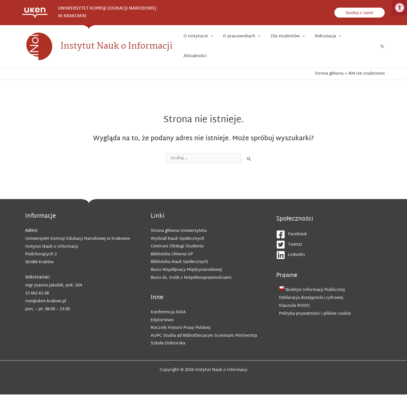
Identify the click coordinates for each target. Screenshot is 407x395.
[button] (399, 7)
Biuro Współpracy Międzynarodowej (186, 270)
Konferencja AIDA (168, 312)
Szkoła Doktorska (168, 344)
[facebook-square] (331, 234)
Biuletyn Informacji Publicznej (315, 290)
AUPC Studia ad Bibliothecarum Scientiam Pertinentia (204, 336)
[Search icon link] (382, 46)
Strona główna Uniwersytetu (179, 230)
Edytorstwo (162, 320)
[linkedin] (331, 254)
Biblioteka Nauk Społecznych (179, 262)
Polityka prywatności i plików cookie (315, 313)
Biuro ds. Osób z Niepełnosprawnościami (191, 278)
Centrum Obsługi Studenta (177, 246)
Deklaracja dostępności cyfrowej (311, 297)
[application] (223, 46)
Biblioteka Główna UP (172, 254)
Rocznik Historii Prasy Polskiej (180, 328)
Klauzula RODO (294, 305)
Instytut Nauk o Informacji (116, 46)
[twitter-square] (331, 244)
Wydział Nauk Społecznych (177, 238)
